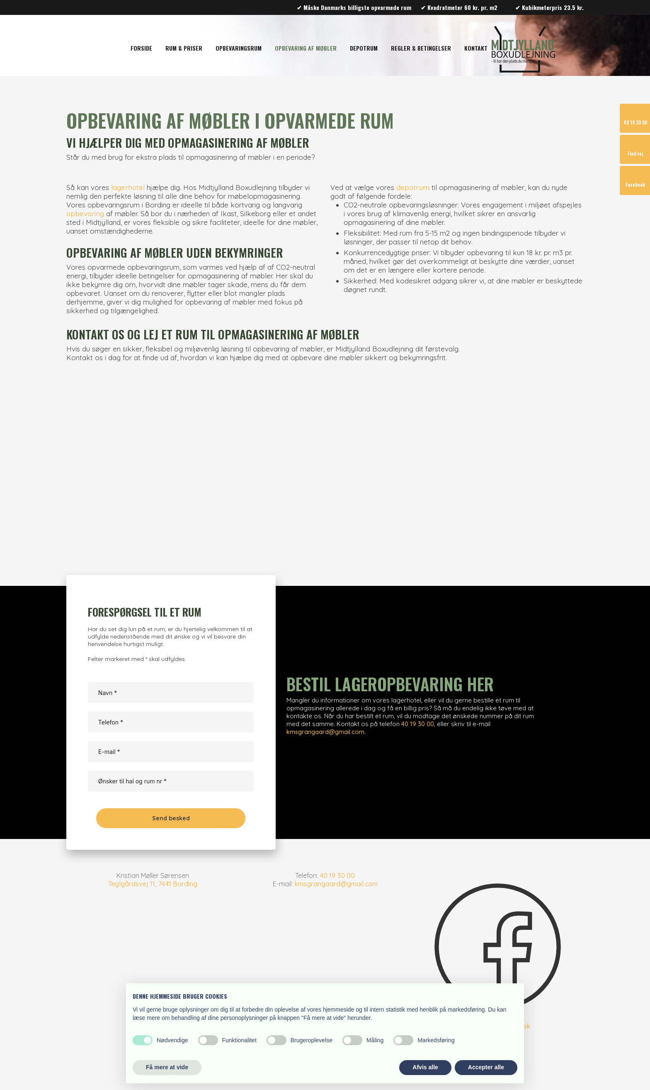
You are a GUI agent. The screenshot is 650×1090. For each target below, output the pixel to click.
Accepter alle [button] (486, 1067)
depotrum (412, 187)
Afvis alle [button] (425, 1067)
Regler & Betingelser (421, 48)
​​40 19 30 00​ (417, 724)
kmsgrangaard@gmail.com (325, 732)
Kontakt (476, 48)
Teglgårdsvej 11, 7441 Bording (152, 884)
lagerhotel (128, 187)
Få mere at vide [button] (167, 1067)
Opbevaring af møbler (306, 48)
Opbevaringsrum (239, 48)
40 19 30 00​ (337, 875)
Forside (141, 48)
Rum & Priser (183, 48)
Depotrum (364, 48)
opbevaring (85, 213)
